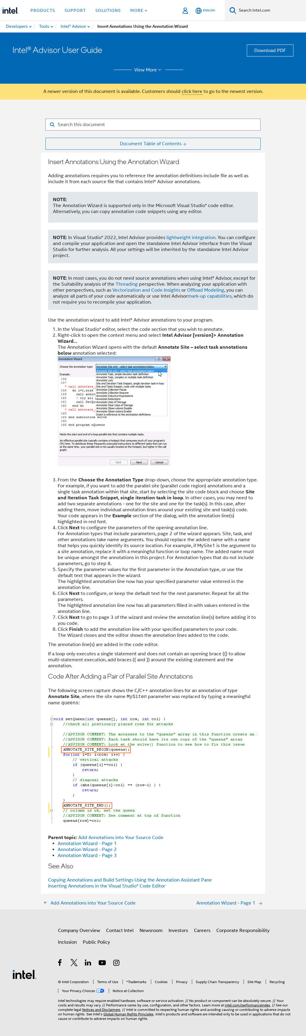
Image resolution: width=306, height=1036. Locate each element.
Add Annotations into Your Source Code (120, 838)
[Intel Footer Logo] (24, 974)
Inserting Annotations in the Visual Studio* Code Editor (106, 886)
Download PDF (270, 50)
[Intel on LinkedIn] (88, 963)
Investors (178, 931)
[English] (205, 10)
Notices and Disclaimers (101, 1009)
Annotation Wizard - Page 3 (87, 856)
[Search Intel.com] (271, 10)
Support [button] (75, 10)
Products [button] (42, 10)
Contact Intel (120, 931)
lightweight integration (190, 238)
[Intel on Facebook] (60, 963)
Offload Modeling (205, 290)
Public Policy (96, 942)
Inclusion (67, 942)
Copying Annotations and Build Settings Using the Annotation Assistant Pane (130, 880)
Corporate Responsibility (243, 931)
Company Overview (79, 931)
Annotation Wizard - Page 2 (87, 850)
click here (192, 91)
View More (148, 70)
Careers (202, 931)
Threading (127, 284)
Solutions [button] (108, 10)
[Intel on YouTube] (102, 963)
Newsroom (151, 931)
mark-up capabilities (210, 296)
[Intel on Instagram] (116, 963)
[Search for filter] (153, 125)
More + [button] (138, 10)
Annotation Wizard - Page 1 (87, 844)
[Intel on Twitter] (74, 963)
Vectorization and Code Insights (146, 290)
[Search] (233, 10)
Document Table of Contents (150, 144)
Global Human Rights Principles (128, 1014)
